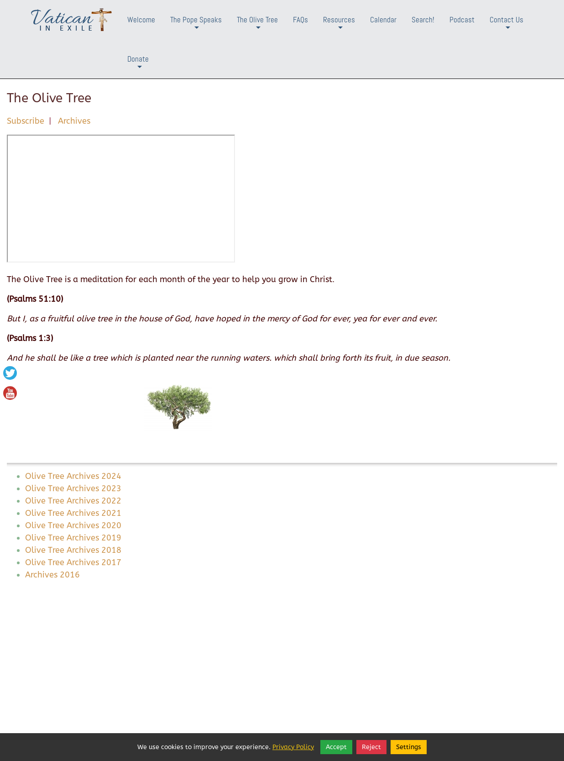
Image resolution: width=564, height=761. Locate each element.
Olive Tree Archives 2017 (73, 562)
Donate (138, 66)
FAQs (300, 20)
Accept (336, 747)
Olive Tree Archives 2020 (73, 525)
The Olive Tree (257, 27)
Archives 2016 (52, 575)
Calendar (383, 20)
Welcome (141, 20)
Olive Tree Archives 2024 (73, 476)
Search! (423, 20)
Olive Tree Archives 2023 (73, 488)
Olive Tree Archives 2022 (73, 501)
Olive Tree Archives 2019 (73, 538)
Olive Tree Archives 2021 (73, 513)
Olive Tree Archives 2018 (73, 550)
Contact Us (506, 27)
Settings (408, 747)
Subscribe (25, 121)
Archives (74, 121)
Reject (371, 747)
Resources (339, 27)
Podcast (462, 20)
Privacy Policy (293, 747)
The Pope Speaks (196, 27)
